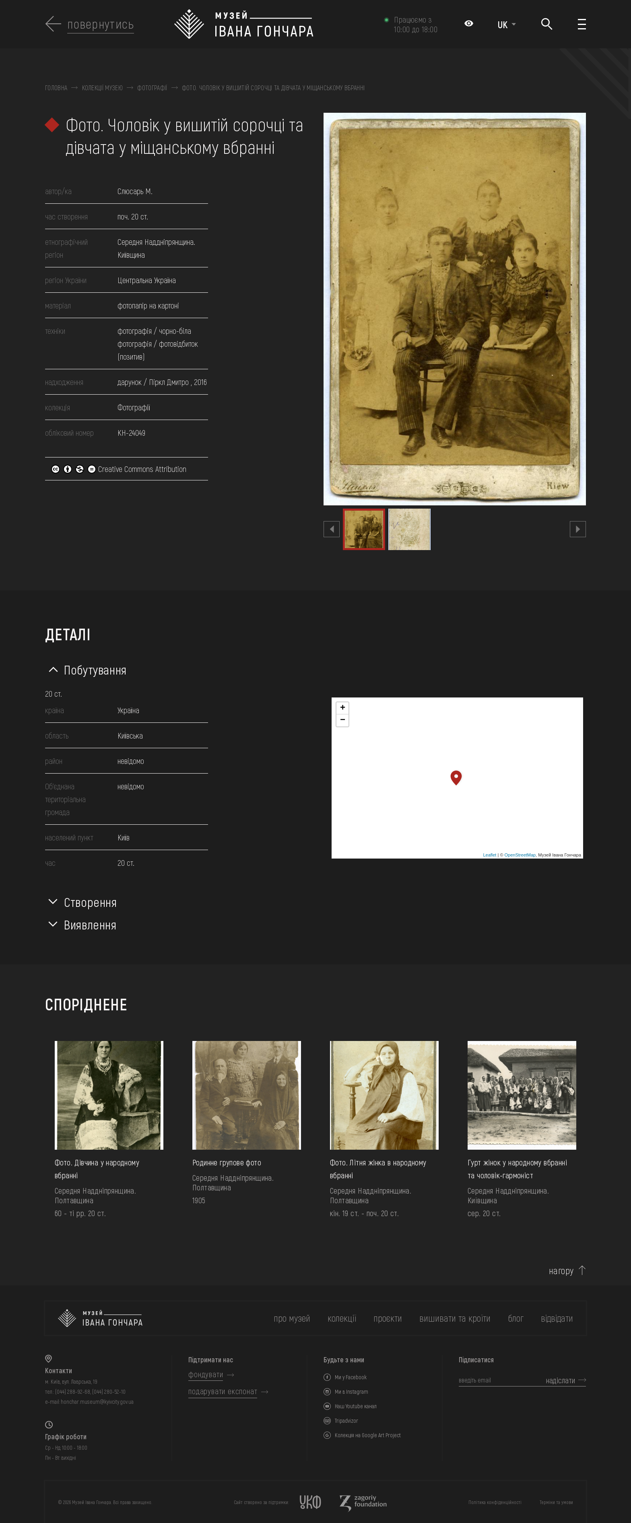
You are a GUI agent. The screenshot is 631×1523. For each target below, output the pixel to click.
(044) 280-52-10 (109, 1391)
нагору (561, 1270)
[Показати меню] (582, 24)
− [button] (342, 720)
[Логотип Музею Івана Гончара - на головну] (275, 24)
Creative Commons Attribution (118, 469)
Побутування (95, 669)
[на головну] (100, 1318)
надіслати (560, 1380)
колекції (342, 1318)
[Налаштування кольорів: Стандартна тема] (469, 24)
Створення (90, 901)
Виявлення (90, 924)
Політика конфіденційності (495, 1502)
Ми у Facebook (351, 1377)
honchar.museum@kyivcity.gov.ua (97, 1401)
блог (516, 1318)
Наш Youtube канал (356, 1406)
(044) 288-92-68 (72, 1391)
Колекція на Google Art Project (368, 1435)
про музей (292, 1318)
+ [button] (342, 708)
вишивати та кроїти (455, 1318)
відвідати (557, 1318)
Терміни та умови (556, 1502)
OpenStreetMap (520, 855)
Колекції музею (102, 88)
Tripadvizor (346, 1420)
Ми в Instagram (351, 1391)
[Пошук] (547, 24)
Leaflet (489, 855)
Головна (56, 88)
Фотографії (152, 88)
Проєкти (387, 1318)
